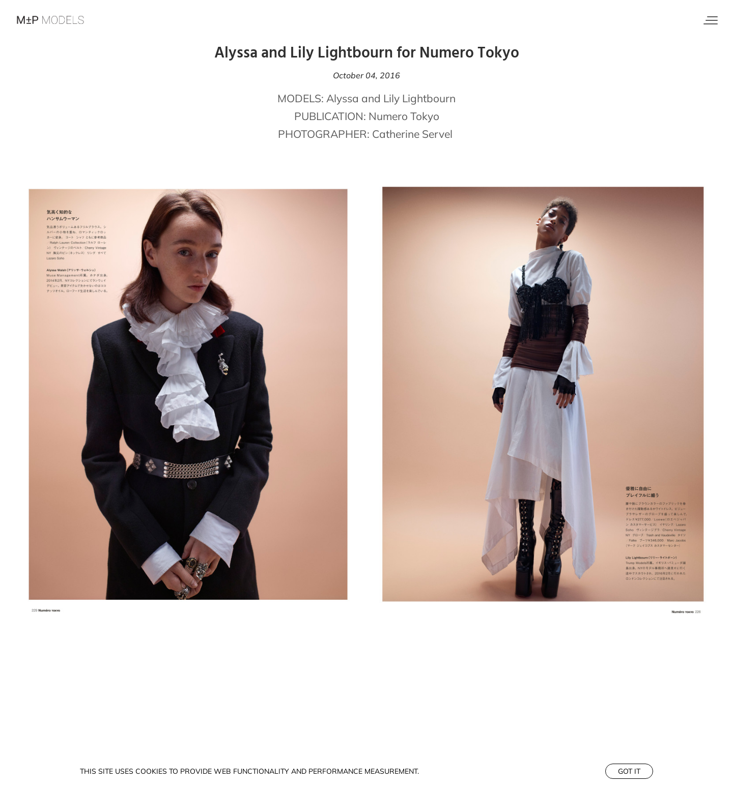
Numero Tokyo (404, 116)
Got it (629, 771)
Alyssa (342, 98)
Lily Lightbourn (419, 98)
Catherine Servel (413, 133)
